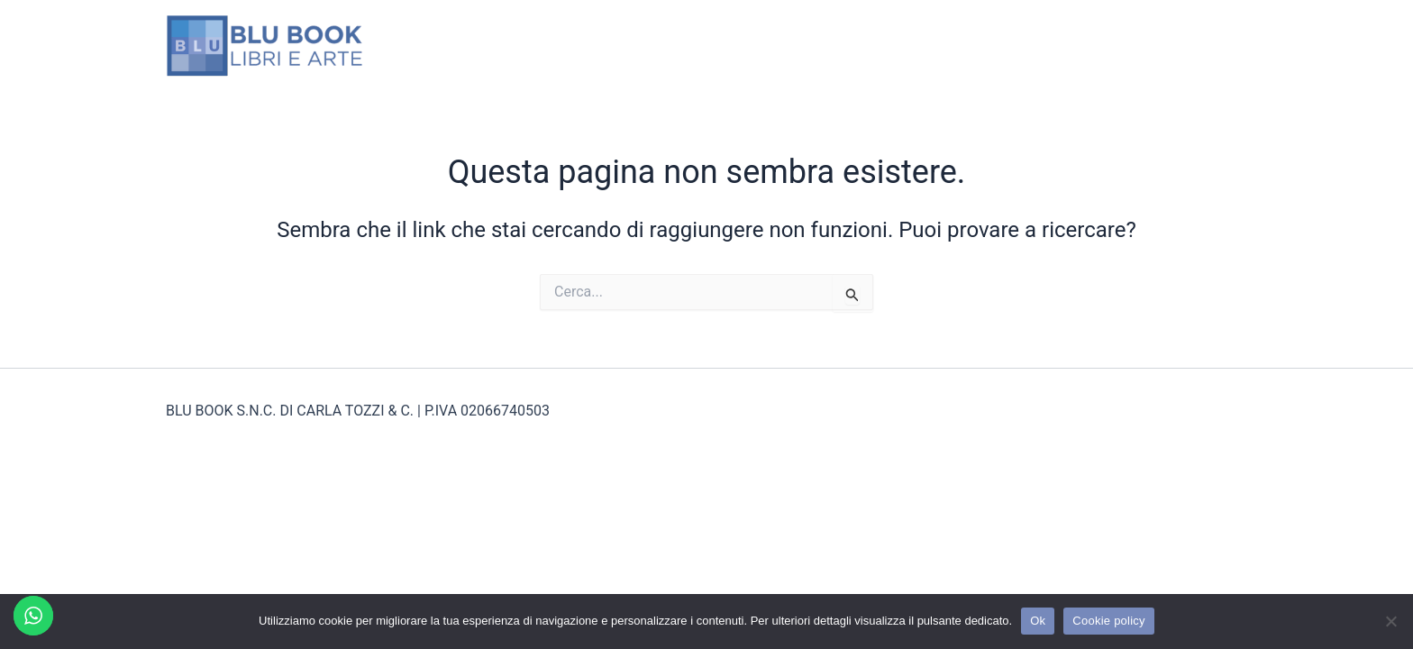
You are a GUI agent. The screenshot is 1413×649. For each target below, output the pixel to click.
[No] (1390, 621)
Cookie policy (1108, 620)
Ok (1037, 620)
